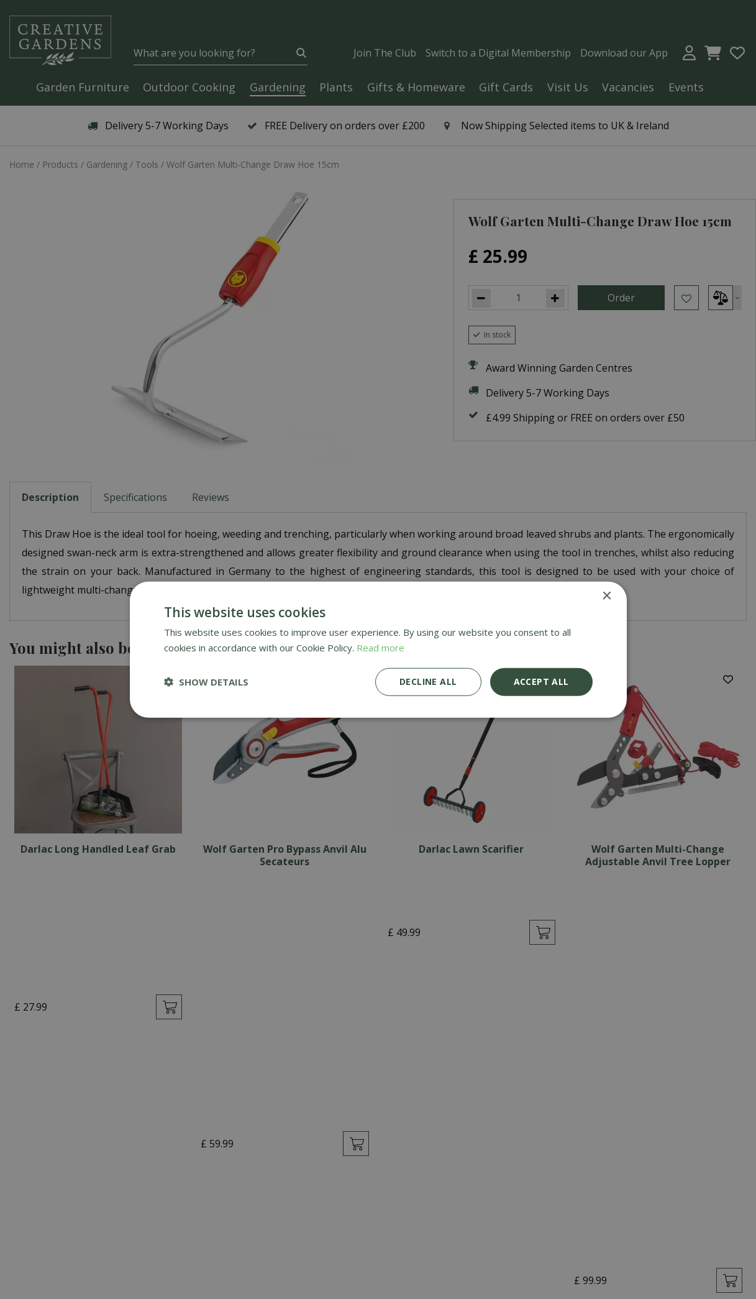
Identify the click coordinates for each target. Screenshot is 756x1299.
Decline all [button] (428, 681)
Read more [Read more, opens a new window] (380, 647)
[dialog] (378, 649)
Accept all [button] (541, 681)
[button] (206, 681)
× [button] (606, 596)
